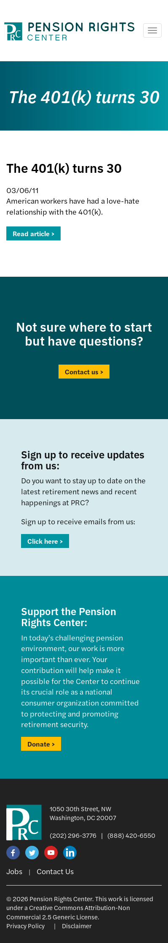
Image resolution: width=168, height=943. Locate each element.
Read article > (33, 233)
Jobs (14, 871)
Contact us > (84, 371)
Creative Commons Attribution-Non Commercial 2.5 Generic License (68, 912)
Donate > (41, 744)
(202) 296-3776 (73, 835)
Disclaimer (77, 925)
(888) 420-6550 (131, 835)
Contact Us (55, 871)
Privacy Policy (25, 925)
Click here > (45, 541)
